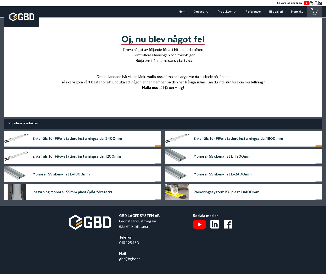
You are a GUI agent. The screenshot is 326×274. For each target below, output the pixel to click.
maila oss (155, 77)
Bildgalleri (276, 11)
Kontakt (297, 11)
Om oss (199, 11)
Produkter (225, 11)
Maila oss (150, 88)
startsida (184, 61)
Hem (182, 11)
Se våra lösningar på (299, 3)
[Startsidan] (90, 217)
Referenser (253, 11)
